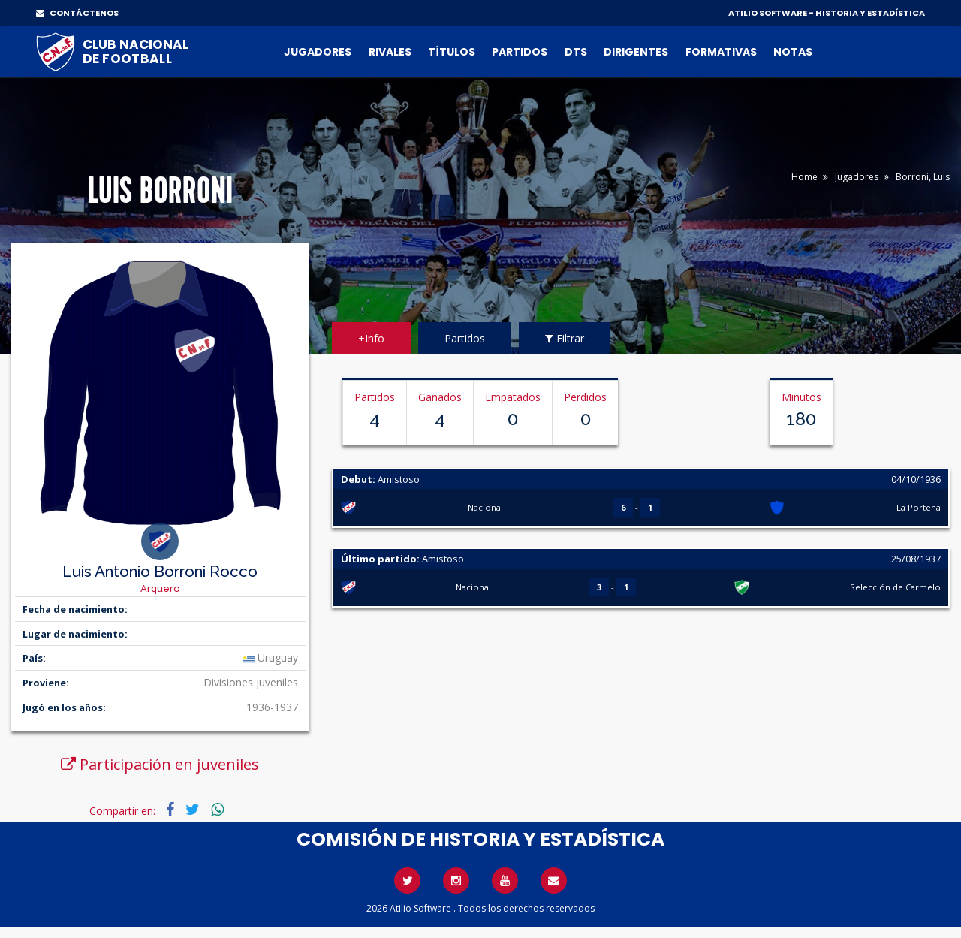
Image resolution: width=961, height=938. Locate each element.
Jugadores (317, 51)
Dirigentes (636, 51)
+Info (371, 338)
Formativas (721, 51)
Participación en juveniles (160, 764)
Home (804, 176)
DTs (576, 51)
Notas (792, 51)
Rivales (390, 51)
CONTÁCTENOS (77, 13)
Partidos (519, 51)
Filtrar (564, 338)
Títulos (451, 51)
